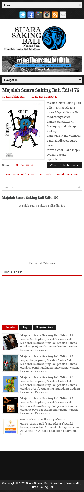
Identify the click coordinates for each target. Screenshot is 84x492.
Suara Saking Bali (13, 96)
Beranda (45, 174)
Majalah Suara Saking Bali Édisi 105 (46, 398)
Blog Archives (44, 327)
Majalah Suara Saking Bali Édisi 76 (40, 89)
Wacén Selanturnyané (64, 165)
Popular (10, 327)
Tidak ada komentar (43, 96)
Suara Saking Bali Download (44, 483)
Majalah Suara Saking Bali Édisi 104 (46, 377)
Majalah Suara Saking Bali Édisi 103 (46, 356)
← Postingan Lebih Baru (18, 174)
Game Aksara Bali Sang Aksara (42, 419)
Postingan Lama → (69, 174)
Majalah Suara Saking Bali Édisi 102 (46, 335)
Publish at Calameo (42, 263)
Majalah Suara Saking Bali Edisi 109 (42, 205)
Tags (25, 327)
